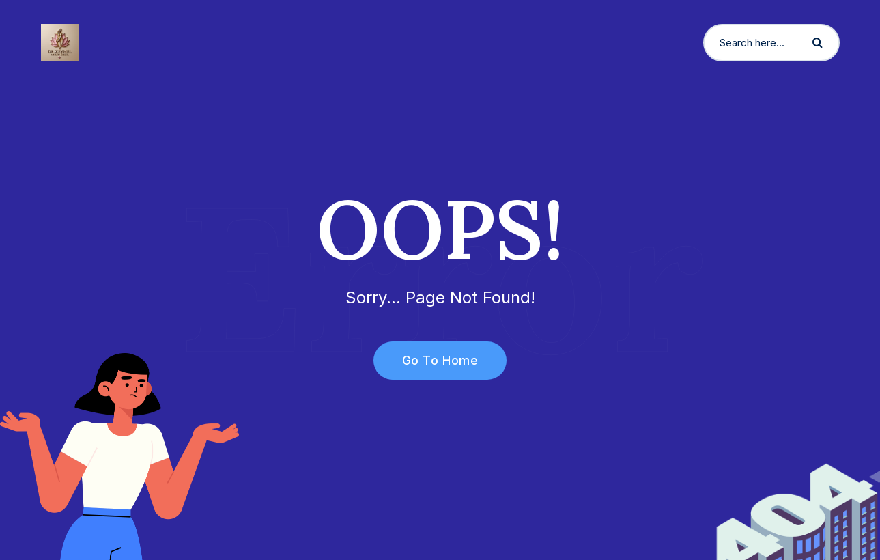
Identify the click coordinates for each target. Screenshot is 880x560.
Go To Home (432, 360)
